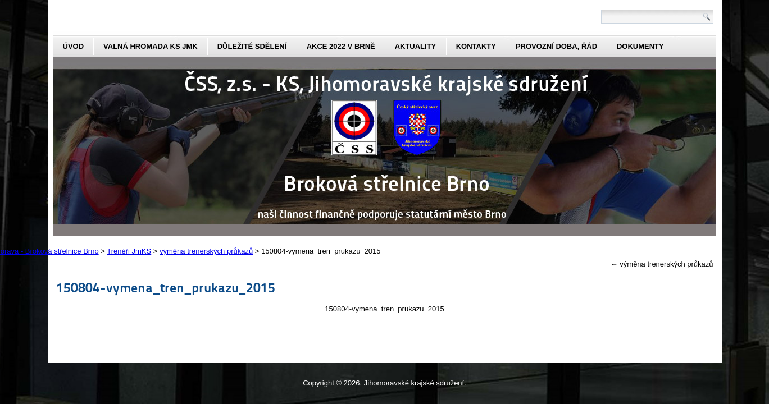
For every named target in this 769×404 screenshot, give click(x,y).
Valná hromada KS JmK (150, 46)
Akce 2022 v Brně (341, 46)
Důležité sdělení (252, 46)
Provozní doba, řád (556, 46)
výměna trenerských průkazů (662, 264)
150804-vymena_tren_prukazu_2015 (165, 287)
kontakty (476, 46)
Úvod (73, 46)
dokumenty (640, 46)
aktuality (415, 46)
